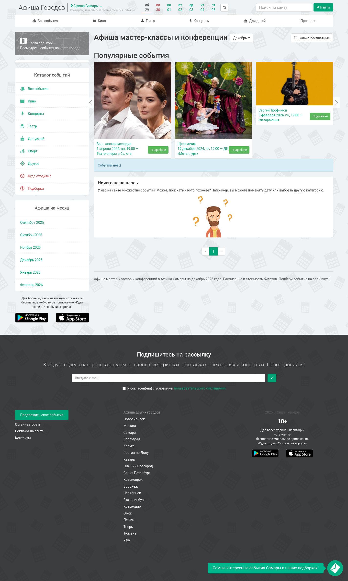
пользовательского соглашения (200, 388)
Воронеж (130, 486)
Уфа (126, 540)
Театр (148, 21)
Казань (129, 459)
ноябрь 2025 (30, 247)
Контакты (23, 438)
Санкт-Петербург (136, 473)
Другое (29, 163)
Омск (127, 513)
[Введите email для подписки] (168, 378)
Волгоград (131, 439)
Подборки (32, 188)
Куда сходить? (35, 176)
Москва (129, 426)
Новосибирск (134, 419)
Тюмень (129, 533)
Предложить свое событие (42, 415)
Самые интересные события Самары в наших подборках (265, 568)
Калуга (129, 446)
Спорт (29, 151)
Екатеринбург (134, 500)
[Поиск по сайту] (284, 7)
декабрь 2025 (31, 260)
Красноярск (133, 479)
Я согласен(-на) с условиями (174, 388)
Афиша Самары (86, 6)
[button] (90, 102)
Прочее (308, 21)
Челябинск (132, 493)
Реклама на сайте (29, 431)
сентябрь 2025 (32, 222)
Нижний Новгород (138, 466)
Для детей (255, 21)
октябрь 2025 (31, 235)
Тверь (128, 527)
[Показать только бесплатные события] (295, 37)
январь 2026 (30, 272)
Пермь (128, 520)
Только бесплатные (312, 38)
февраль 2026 (31, 285)
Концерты (200, 21)
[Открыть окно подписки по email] (335, 568)
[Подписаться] (272, 378)
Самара (129, 433)
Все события (45, 21)
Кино (99, 21)
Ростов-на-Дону (136, 453)
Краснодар (132, 506)
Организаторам (27, 424)
